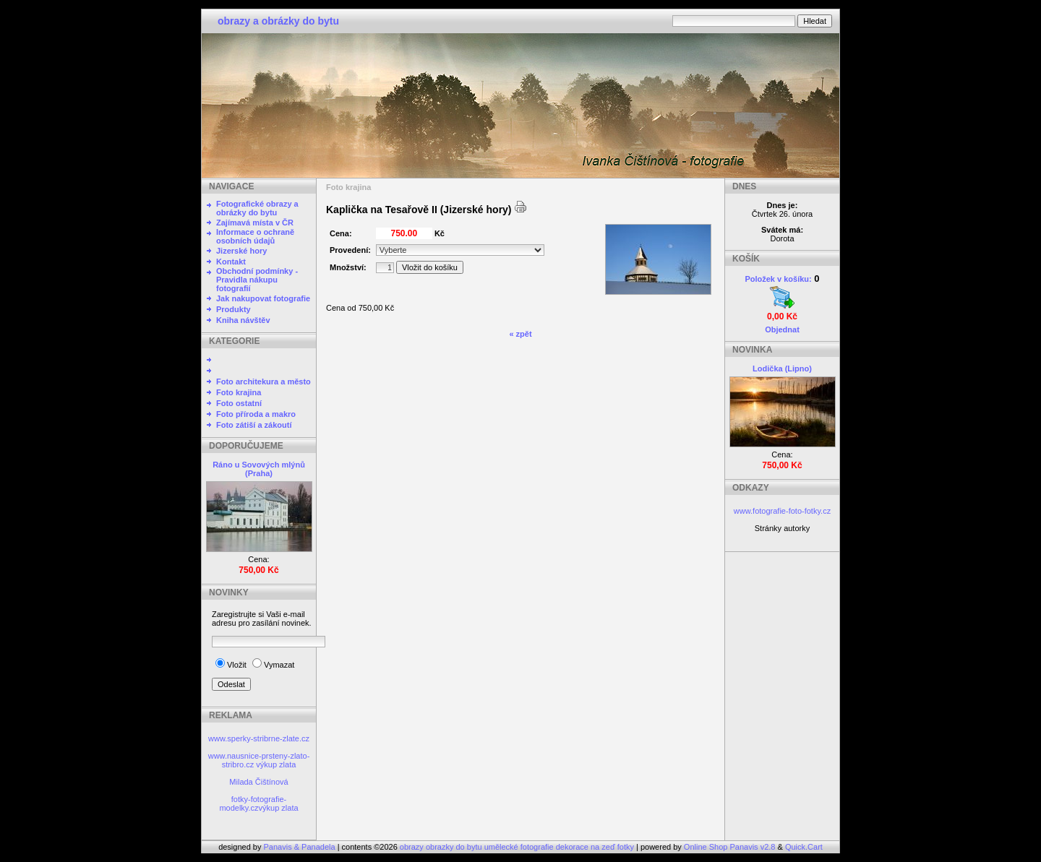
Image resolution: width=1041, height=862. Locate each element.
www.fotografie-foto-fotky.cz (782, 511)
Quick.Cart (804, 846)
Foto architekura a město (263, 381)
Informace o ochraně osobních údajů (255, 236)
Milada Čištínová (258, 781)
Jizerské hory (241, 250)
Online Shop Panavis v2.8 (730, 846)
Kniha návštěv (243, 320)
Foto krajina (238, 392)
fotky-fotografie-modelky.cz (252, 803)
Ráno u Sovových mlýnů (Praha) (259, 469)
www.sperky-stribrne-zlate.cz (258, 738)
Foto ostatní (239, 403)
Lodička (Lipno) (782, 368)
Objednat (782, 329)
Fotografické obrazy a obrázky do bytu (257, 208)
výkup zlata (276, 764)
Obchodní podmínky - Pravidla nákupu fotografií (257, 280)
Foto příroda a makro (256, 414)
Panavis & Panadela (301, 846)
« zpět (520, 333)
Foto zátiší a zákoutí (254, 425)
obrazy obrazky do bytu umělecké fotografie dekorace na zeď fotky (518, 846)
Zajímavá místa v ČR (255, 222)
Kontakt (231, 261)
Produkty (233, 309)
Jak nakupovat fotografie (263, 298)
